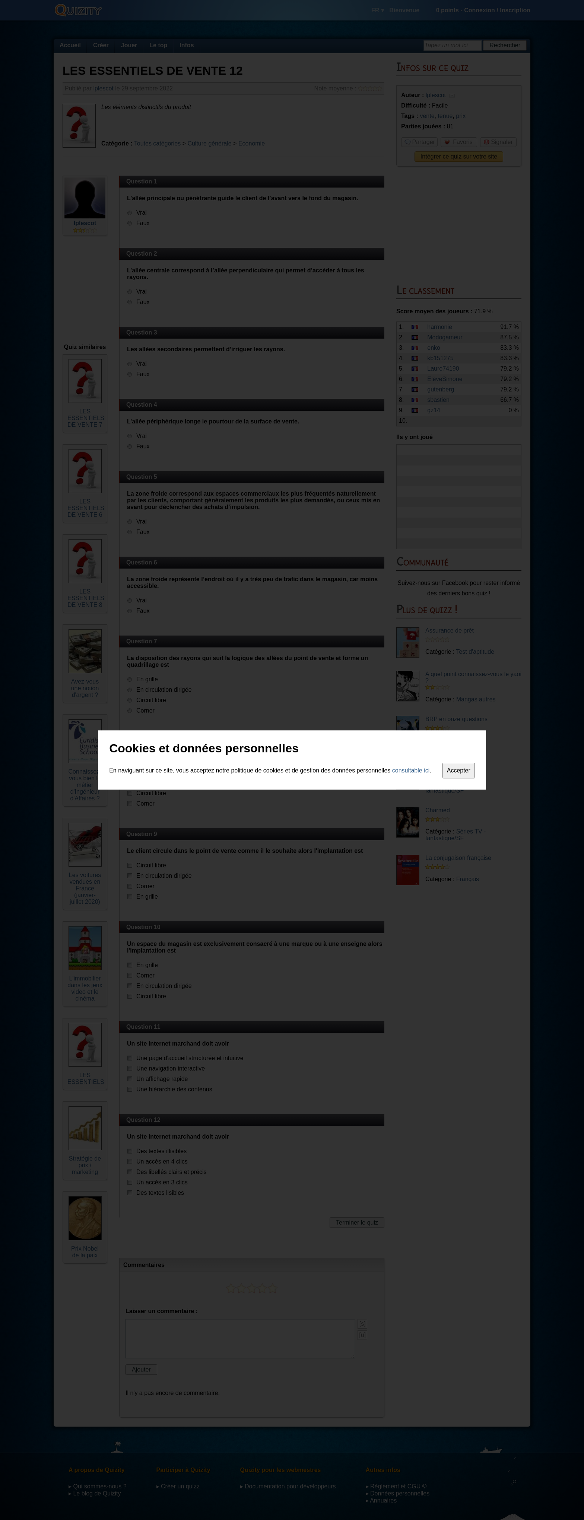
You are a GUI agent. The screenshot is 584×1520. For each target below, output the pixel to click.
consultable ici (411, 770)
